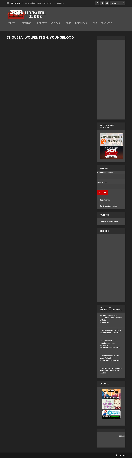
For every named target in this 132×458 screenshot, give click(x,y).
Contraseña (102, 182)
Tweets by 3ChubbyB (109, 221)
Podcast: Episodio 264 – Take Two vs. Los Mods (43, 3)
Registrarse (105, 200)
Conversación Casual (111, 333)
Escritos (26, 23)
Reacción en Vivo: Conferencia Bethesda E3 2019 (26, 131)
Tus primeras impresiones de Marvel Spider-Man (111, 369)
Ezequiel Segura (63, 142)
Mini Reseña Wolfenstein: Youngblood (23, 71)
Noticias (55, 23)
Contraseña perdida (108, 206)
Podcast (42, 23)
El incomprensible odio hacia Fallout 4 (109, 356)
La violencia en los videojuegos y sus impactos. (107, 343)
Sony (104, 373)
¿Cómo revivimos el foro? (111, 330)
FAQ (95, 23)
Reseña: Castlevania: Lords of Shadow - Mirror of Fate (111, 317)
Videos (11, 23)
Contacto (106, 23)
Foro (69, 23)
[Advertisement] (111, 79)
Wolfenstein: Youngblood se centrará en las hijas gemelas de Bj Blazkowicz (26, 190)
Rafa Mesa (15, 77)
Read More (16, 93)
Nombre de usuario (105, 172)
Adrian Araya (16, 137)
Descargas (81, 23)
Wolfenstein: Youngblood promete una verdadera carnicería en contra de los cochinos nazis (71, 134)
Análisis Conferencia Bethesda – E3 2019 (72, 71)
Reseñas (105, 322)
